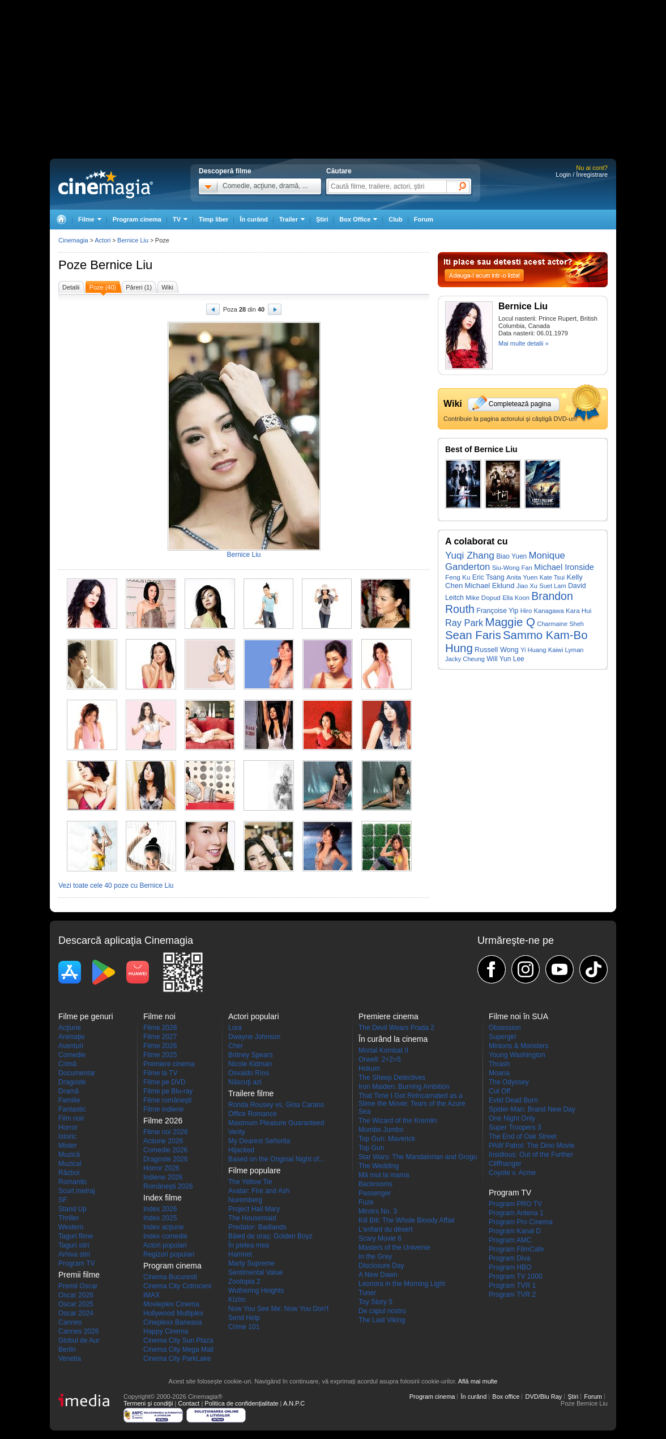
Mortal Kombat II (383, 1050)
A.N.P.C (294, 1403)
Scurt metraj (76, 1191)
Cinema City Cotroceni (177, 1286)
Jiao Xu (526, 585)
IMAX (151, 1295)
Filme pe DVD (164, 1082)
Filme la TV (160, 1073)
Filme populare (254, 1170)
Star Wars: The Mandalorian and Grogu (417, 1157)
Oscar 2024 (75, 1313)
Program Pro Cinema (521, 1222)
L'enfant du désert (385, 1229)
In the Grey (375, 1257)
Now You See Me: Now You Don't (278, 1309)
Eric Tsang (488, 577)
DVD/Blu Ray (543, 1396)
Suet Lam (552, 585)
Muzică (69, 1155)
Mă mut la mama (383, 1175)
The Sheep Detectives (391, 1078)
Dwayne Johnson (254, 1037)
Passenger (374, 1193)
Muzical (70, 1164)
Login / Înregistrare (582, 174)
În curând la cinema (393, 1039)
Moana (499, 1073)
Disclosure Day (381, 1266)
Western (70, 1227)
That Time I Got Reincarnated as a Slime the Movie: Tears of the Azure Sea (412, 1104)
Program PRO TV (515, 1204)
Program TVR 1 (512, 1285)
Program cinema (137, 219)
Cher (235, 1046)
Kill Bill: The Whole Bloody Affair (406, 1220)
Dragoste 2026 (165, 1159)
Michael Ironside (564, 567)
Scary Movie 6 (380, 1238)
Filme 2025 (160, 1055)
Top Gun (371, 1148)
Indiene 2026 (162, 1177)
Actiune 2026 (163, 1141)
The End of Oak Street (522, 1136)
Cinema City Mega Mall (178, 1349)
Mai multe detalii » (523, 343)
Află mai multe (478, 1381)
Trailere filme (251, 1093)
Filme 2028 (160, 1028)
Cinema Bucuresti (170, 1277)
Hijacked (241, 1150)
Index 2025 (160, 1218)
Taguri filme (75, 1236)
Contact (188, 1403)
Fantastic (72, 1109)
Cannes (70, 1322)
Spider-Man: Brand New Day (532, 1109)
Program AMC (510, 1240)
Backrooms (375, 1184)
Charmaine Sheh (560, 623)
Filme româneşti (167, 1100)
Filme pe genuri (85, 1016)
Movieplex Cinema (171, 1304)
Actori (102, 240)
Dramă (68, 1091)
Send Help (244, 1318)
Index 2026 (160, 1209)
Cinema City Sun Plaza (178, 1340)
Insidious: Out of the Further (531, 1155)
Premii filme (79, 1274)
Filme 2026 (160, 1046)
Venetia (69, 1359)
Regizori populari (168, 1254)
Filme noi (159, 1016)
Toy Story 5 (375, 1302)
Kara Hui (578, 610)
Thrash (499, 1064)
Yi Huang (533, 649)
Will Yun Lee (505, 659)
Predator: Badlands (257, 1227)
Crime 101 (243, 1327)
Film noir (71, 1118)
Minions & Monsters (518, 1046)
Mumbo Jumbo (380, 1130)
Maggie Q (510, 622)
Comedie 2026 (165, 1150)
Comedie (72, 1055)
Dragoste (72, 1082)
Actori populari (165, 1245)
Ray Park (464, 623)
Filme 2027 (160, 1037)
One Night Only (512, 1118)
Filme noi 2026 (165, 1132)
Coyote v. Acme (512, 1173)
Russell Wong (496, 650)
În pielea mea (248, 1245)
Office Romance (252, 1114)
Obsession (505, 1028)
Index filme (162, 1197)
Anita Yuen (522, 577)
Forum (423, 219)
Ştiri (322, 219)
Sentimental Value (255, 1272)
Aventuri (70, 1046)
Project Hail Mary (254, 1209)
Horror (68, 1127)
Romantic (72, 1182)
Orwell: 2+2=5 (379, 1059)
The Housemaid (252, 1218)
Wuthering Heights (256, 1291)
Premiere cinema (169, 1064)
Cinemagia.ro (105, 184)
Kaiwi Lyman (566, 649)
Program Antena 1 (516, 1213)
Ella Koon (516, 597)
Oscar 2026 (75, 1295)
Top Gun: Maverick (386, 1139)
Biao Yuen (511, 556)
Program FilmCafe (516, 1249)
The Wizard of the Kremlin (397, 1121)
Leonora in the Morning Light (401, 1284)
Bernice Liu (121, 265)
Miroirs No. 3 (377, 1211)
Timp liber (213, 219)
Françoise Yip (497, 611)
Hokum (369, 1068)
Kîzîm (237, 1300)
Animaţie (71, 1037)
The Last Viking (381, 1320)
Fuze (366, 1202)
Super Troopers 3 (515, 1127)
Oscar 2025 (75, 1304)
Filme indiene (163, 1109)
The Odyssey (509, 1082)
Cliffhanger (505, 1164)
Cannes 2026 (78, 1331)
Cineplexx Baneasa (172, 1322)
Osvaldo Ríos (248, 1073)
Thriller (68, 1218)
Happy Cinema (165, 1331)
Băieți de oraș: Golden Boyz (270, 1236)
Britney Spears (250, 1055)
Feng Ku (457, 577)
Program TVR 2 (512, 1294)
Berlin (67, 1349)
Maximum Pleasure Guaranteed (276, 1123)
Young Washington (517, 1055)
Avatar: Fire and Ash (259, 1191)
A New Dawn (378, 1275)
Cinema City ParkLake (177, 1359)
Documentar (76, 1073)
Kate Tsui (552, 577)
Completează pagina (520, 404)
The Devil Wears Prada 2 (396, 1028)
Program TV (76, 1263)
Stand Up (72, 1209)
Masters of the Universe (394, 1247)
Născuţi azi (245, 1082)
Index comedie (165, 1236)
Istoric (67, 1136)
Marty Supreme (251, 1263)
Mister (67, 1146)
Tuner (367, 1293)
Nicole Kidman (250, 1064)
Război (68, 1173)
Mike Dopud (483, 597)
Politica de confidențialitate (241, 1403)
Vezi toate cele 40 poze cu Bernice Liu (115, 885)
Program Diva (509, 1258)
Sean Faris (473, 635)
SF (62, 1200)
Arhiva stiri (74, 1254)
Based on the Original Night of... (276, 1159)
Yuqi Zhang (469, 555)
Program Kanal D (515, 1231)
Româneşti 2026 (168, 1186)
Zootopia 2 (244, 1281)
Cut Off (499, 1091)
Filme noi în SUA (518, 1016)
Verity (236, 1132)
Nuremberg (245, 1200)
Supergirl (502, 1037)
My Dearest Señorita (259, 1141)
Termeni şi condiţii (148, 1403)
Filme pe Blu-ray (168, 1091)
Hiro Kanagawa (542, 610)
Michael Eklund (490, 585)
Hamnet (240, 1254)
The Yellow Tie (250, 1182)
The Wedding (378, 1166)
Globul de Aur (79, 1340)
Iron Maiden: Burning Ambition (404, 1087)
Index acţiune (163, 1227)
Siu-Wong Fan (512, 567)
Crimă (67, 1064)
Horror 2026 (161, 1168)
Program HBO (510, 1267)
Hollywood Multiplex (173, 1313)
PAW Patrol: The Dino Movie (531, 1146)
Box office (505, 1396)
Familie (69, 1100)
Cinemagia (73, 240)
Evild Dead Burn (513, 1100)
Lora (235, 1028)
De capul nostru (382, 1311)
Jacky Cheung (465, 658)
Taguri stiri (73, 1245)
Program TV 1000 (516, 1276)
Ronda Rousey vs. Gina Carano (276, 1105)
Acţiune (69, 1028)
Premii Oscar (77, 1286)
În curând (254, 219)
